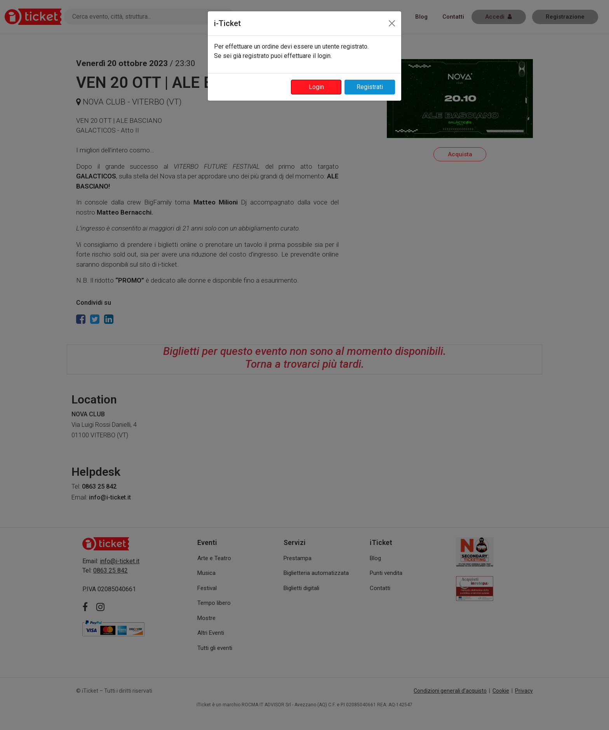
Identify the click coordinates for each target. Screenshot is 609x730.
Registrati (370, 87)
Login (316, 87)
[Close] (392, 23)
